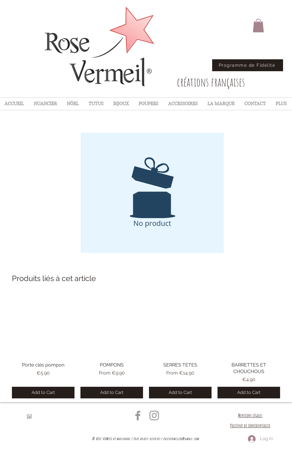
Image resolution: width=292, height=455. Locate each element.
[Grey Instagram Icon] (154, 415)
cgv (29, 415)
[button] (258, 25)
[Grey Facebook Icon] (137, 415)
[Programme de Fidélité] (247, 65)
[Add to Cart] (43, 392)
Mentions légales (250, 415)
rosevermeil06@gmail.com (181, 439)
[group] (146, 346)
